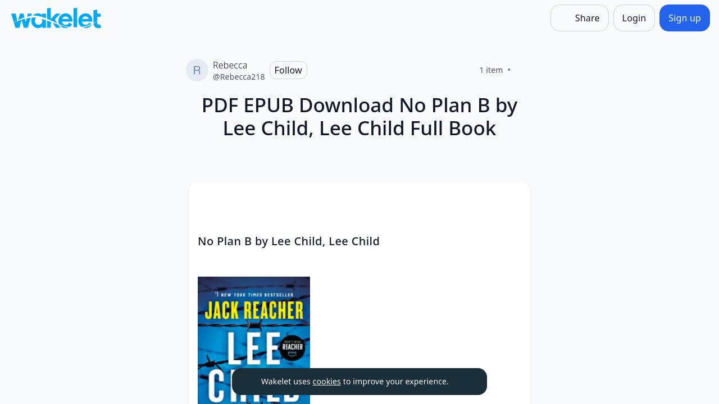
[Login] (634, 17)
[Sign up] (684, 17)
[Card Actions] (512, 200)
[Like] (524, 70)
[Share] (579, 17)
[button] (512, 200)
